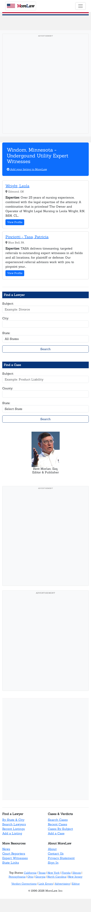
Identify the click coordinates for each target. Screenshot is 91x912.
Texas (42, 872)
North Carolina (56, 876)
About (52, 849)
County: (7, 388)
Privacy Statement (61, 858)
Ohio (30, 876)
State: (6, 333)
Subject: (8, 303)
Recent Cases (57, 824)
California (30, 872)
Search (45, 349)
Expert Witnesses (15, 858)
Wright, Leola (17, 185)
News (6, 849)
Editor (76, 883)
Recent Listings (13, 829)
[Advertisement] (45, 84)
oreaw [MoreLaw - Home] (20, 5)
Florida (66, 872)
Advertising (62, 883)
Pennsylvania (17, 876)
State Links (10, 862)
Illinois (76, 872)
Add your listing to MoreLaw (27, 169)
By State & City (13, 820)
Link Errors (45, 883)
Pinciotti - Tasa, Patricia (27, 236)
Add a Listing (12, 833)
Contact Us (56, 853)
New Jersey (75, 876)
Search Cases (58, 820)
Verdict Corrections (24, 883)
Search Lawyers (14, 824)
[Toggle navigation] (80, 6)
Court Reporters (13, 853)
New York (53, 872)
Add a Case (56, 833)
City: (5, 318)
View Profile (15, 222)
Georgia (40, 876)
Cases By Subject (60, 829)
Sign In (53, 862)
